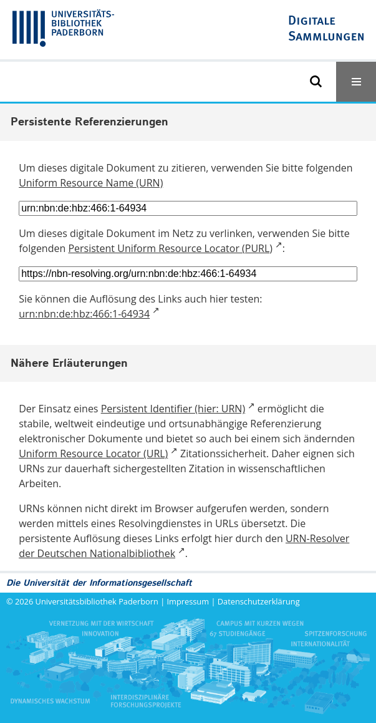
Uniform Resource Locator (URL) (93, 453)
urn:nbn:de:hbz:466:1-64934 (84, 314)
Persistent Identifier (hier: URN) (173, 408)
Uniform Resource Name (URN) (91, 183)
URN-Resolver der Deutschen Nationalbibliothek (184, 545)
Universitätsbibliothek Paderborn (97, 601)
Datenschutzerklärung (259, 601)
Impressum (188, 601)
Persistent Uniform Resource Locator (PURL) (170, 248)
